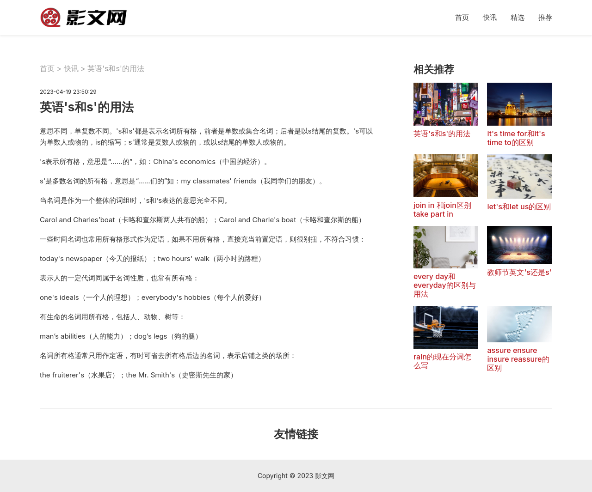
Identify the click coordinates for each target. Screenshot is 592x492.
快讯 (490, 17)
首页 (462, 17)
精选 (517, 17)
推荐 (545, 17)
